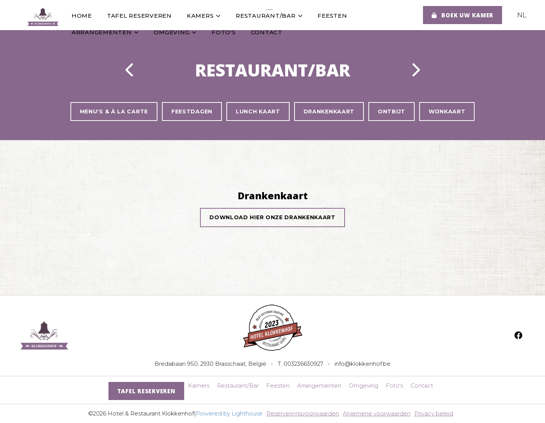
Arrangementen (105, 32)
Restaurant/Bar (269, 15)
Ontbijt (391, 111)
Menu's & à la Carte (114, 111)
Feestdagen (191, 111)
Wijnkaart (447, 111)
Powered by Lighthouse (229, 413)
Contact (266, 32)
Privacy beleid (433, 413)
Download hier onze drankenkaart (272, 217)
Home (82, 15)
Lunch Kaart (258, 111)
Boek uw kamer (462, 15)
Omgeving (175, 32)
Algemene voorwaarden (377, 413)
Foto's (224, 32)
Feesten (332, 15)
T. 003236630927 (300, 363)
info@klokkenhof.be (362, 363)
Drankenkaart (329, 111)
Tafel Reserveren (139, 15)
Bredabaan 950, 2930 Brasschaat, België (210, 363)
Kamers (204, 15)
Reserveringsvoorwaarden (302, 413)
